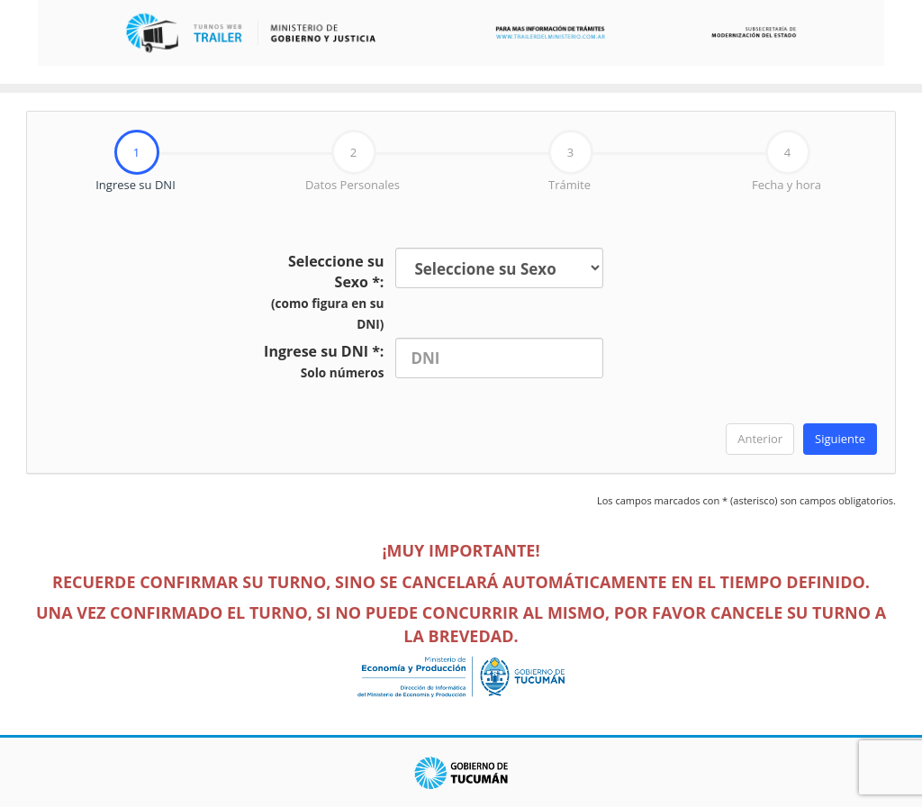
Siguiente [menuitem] (840, 439)
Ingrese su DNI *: (324, 361)
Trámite (570, 161)
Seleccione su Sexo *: (327, 291)
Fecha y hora (786, 161)
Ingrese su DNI (101, 162)
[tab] (135, 162)
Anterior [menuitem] (759, 439)
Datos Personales (352, 161)
